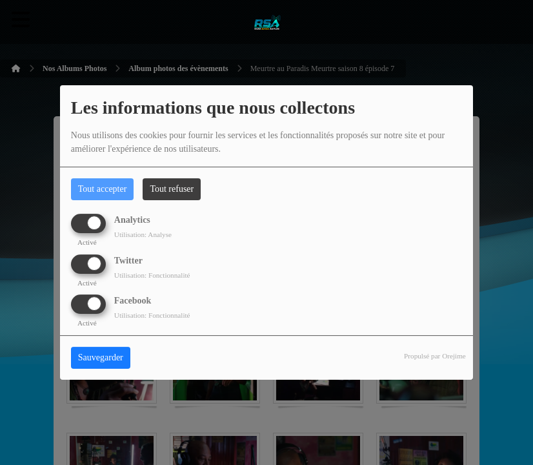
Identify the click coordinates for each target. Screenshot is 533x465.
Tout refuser (172, 189)
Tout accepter (102, 189)
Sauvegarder (100, 357)
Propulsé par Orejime (435, 356)
